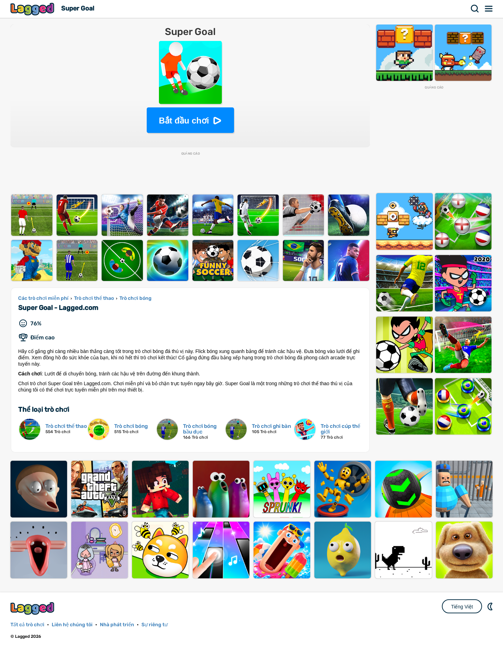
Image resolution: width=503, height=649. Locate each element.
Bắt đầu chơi (184, 120)
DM (491, 606)
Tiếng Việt (462, 606)
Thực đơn (489, 8)
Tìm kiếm (475, 8)
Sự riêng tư (154, 625)
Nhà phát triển (117, 625)
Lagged (33, 9)
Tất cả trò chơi (27, 625)
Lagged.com (33, 608)
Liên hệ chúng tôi (72, 625)
